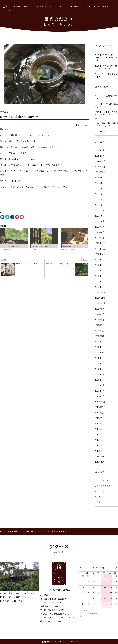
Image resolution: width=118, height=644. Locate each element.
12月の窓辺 (100, 131)
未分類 (98, 496)
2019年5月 (99, 434)
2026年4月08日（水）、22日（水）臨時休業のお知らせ (106, 57)
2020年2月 (100, 390)
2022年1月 (99, 286)
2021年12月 (100, 292)
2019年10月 (100, 407)
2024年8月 (99, 183)
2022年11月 (100, 248)
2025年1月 (99, 155)
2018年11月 (100, 461)
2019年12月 (100, 401)
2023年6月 (99, 221)
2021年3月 (99, 325)
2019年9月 (99, 412)
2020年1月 (99, 396)
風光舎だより (101, 502)
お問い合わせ (8, 10)
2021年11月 (100, 297)
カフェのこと (61, 6)
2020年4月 (99, 379)
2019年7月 (99, 423)
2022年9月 (100, 259)
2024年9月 (99, 177)
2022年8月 (99, 265)
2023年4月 (99, 232)
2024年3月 (99, 204)
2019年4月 (99, 439)
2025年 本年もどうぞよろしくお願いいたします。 (106, 115)
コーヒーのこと (83, 125)
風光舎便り (75, 6)
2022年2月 (100, 281)
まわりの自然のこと (104, 486)
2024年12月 (100, 161)
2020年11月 (100, 347)
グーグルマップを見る (50, 621)
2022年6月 (100, 270)
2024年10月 (100, 172)
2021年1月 (99, 336)
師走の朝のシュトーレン (72, 246)
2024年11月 (100, 166)
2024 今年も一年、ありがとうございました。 (106, 124)
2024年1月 (99, 210)
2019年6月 (99, 429)
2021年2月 (99, 330)
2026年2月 (100, 150)
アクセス (86, 6)
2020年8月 (99, 363)
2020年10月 (100, 352)
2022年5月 (100, 275)
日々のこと (100, 491)
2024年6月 (99, 188)
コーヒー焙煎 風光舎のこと (21, 6)
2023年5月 (99, 226)
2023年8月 (99, 215)
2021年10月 (100, 303)
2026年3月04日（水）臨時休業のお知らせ (106, 67)
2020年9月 (100, 357)
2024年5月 (99, 193)
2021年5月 (99, 314)
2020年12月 (100, 341)
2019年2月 (99, 450)
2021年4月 (99, 319)
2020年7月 (99, 368)
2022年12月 (100, 243)
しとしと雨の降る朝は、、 (12, 246)
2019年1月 (99, 456)
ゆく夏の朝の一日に (40, 246)
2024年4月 (99, 199)
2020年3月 (99, 385)
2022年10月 (100, 254)
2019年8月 (99, 418)
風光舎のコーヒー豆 (44, 6)
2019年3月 (99, 445)
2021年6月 (99, 308)
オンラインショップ (102, 6)
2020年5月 (100, 374)
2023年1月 (99, 237)
